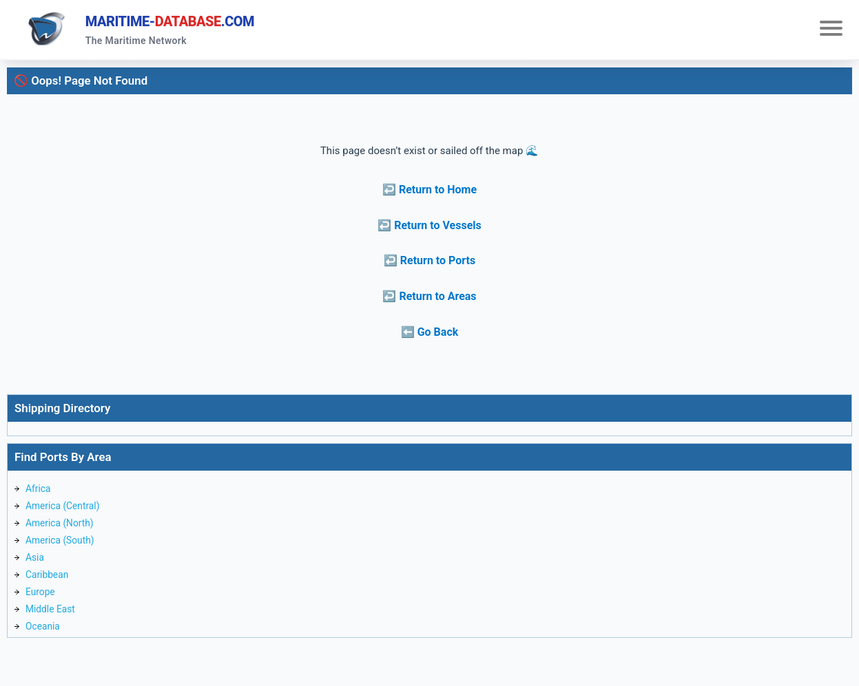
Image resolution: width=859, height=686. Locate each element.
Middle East (52, 623)
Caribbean (48, 586)
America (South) (63, 549)
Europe (41, 605)
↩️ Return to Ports (429, 264)
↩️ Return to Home (429, 193)
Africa (39, 493)
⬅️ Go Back (430, 335)
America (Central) (65, 512)
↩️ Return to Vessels (429, 228)
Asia (35, 567)
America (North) (62, 530)
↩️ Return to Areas (429, 300)
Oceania (44, 642)
